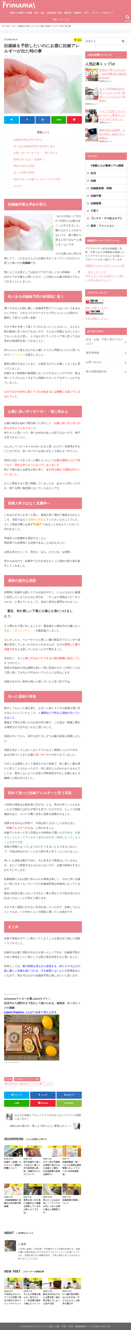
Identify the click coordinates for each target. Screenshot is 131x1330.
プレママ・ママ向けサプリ (102, 13)
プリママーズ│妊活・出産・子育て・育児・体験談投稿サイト (63, 1326)
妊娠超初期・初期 (54, 13)
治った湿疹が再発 (23, 172)
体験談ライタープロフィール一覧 (103, 259)
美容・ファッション (61, 20)
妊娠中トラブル (30, 1083)
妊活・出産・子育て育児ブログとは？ (104, 334)
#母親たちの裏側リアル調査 (20, 13)
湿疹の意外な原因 (23, 165)
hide (46, 132)
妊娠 (42, 13)
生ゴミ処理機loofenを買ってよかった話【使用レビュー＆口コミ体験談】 (112, 92)
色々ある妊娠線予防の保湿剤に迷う (34, 146)
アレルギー (47, 1083)
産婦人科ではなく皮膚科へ (29, 159)
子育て (86, 13)
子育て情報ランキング (96, 311)
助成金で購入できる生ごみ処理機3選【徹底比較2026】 (112, 73)
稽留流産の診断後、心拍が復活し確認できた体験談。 (112, 130)
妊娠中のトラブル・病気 (28, 1079)
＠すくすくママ (96, 265)
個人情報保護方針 (96, 361)
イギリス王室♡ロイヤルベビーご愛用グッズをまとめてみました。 (112, 111)
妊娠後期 (77, 13)
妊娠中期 (67, 13)
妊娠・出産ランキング (96, 300)
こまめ (22, 1243)
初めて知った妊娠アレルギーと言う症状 (37, 178)
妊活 (36, 13)
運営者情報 (92, 344)
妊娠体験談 (13, 1083)
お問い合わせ (93, 353)
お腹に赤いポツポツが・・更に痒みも (35, 152)
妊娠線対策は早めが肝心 (27, 139)
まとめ (17, 185)
